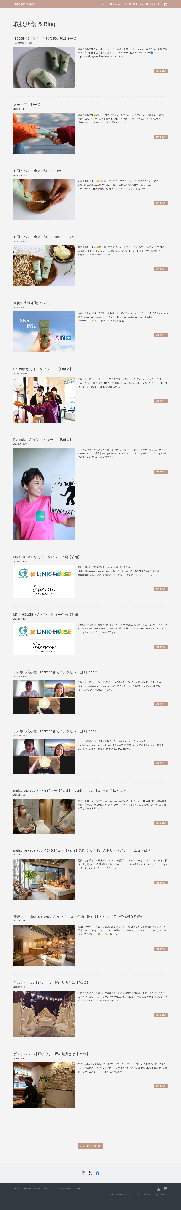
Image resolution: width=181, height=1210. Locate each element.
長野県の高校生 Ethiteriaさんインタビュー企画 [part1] (55, 731)
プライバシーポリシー (61, 1189)
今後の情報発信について (32, 303)
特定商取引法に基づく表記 (35, 1189)
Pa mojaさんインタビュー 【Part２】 (43, 369)
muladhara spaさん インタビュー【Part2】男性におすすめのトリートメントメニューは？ (82, 850)
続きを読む (161, 71)
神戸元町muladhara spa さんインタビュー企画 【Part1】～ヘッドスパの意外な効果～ (78, 916)
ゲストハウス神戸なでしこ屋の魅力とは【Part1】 (51, 1054)
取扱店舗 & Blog (134, 4)
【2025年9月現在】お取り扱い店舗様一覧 (45, 38)
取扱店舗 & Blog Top (90, 1146)
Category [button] (115, 4)
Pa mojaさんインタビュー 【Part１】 (43, 439)
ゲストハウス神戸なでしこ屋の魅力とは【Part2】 (51, 982)
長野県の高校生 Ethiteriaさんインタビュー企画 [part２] (56, 672)
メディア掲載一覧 (27, 105)
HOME (17, 1189)
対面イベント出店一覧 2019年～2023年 (44, 237)
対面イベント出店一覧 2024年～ (39, 171)
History (103, 4)
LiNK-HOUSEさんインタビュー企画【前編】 (47, 614)
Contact (150, 4)
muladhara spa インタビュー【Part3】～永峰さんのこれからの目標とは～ (70, 790)
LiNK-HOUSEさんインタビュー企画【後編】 (47, 557)
